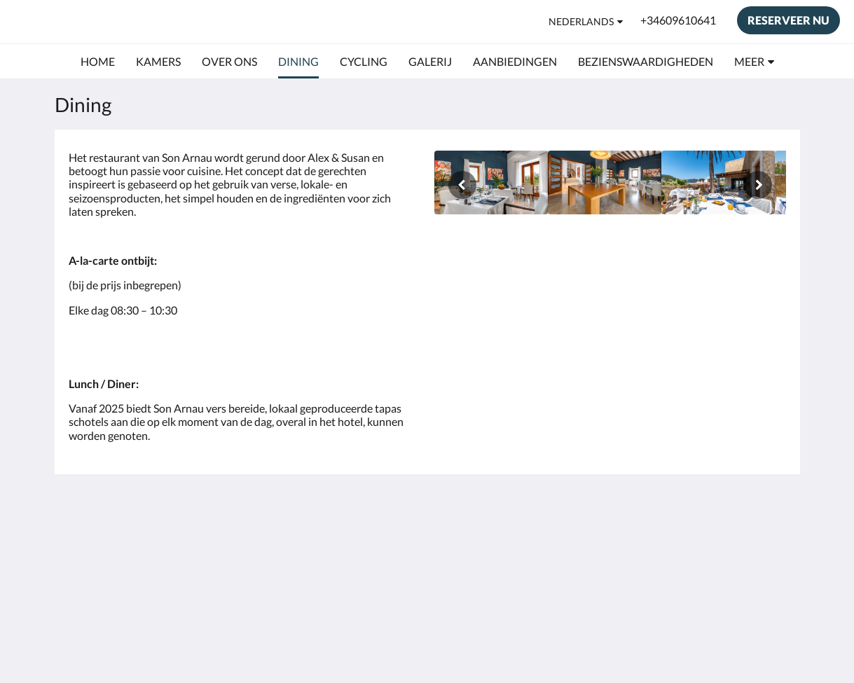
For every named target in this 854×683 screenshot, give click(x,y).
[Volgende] (758, 185)
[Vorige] (462, 185)
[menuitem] (98, 61)
